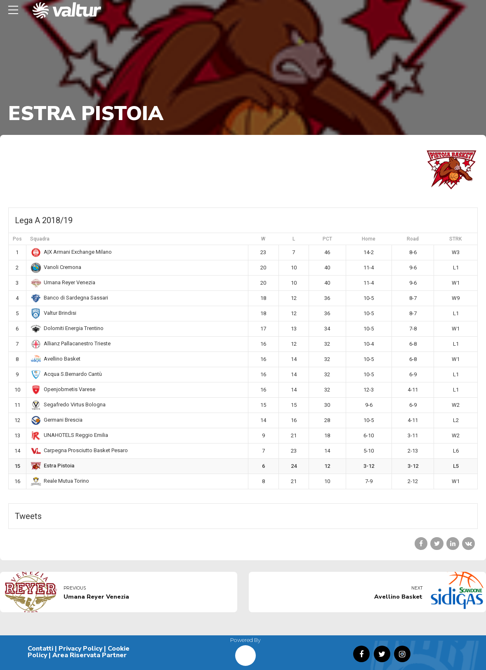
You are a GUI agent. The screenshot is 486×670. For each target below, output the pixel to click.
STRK (455, 239)
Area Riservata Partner (89, 655)
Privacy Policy (80, 648)
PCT (327, 239)
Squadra (40, 239)
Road (413, 239)
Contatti (40, 648)
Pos (17, 239)
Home (368, 239)
